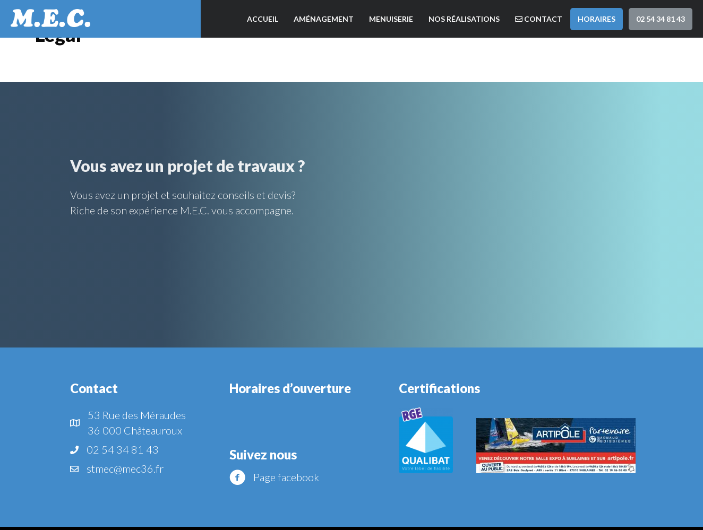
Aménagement (324, 18)
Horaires (596, 18)
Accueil (262, 18)
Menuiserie (391, 18)
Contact (538, 18)
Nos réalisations (464, 18)
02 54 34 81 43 (660, 18)
